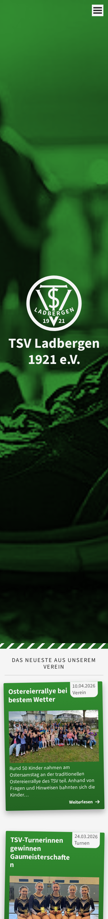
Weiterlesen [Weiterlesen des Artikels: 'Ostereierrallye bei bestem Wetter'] (84, 802)
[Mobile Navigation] (97, 10)
